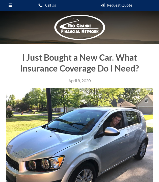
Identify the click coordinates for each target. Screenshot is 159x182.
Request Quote (115, 5)
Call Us (46, 5)
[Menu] (10, 5)
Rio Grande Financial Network (79, 27)
